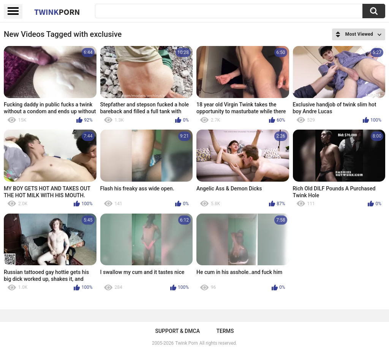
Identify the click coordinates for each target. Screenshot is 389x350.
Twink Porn (186, 343)
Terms (225, 331)
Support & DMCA (177, 331)
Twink (57, 11)
